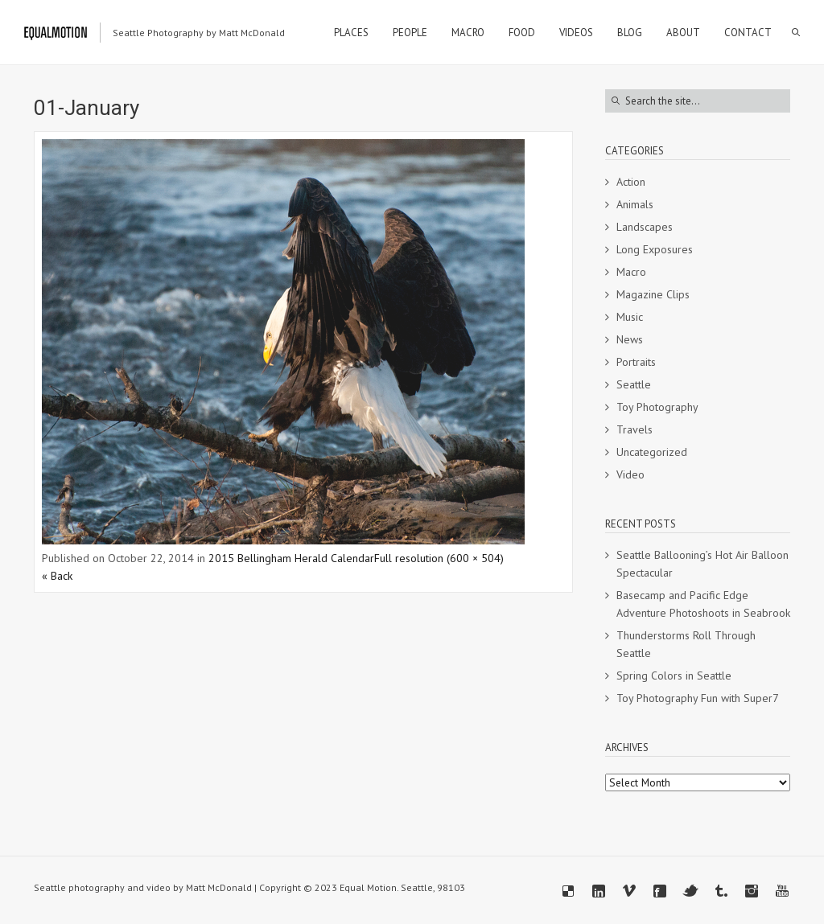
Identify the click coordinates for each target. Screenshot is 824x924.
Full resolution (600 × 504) (439, 558)
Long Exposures (654, 249)
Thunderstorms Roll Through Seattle (686, 644)
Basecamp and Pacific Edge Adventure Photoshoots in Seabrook (703, 604)
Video (630, 474)
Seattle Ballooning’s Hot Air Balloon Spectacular (702, 564)
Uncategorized (651, 452)
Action (630, 182)
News (629, 339)
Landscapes (644, 227)
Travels (634, 429)
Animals (634, 204)
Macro (631, 272)
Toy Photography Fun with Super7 (697, 698)
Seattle (633, 384)
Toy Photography (657, 407)
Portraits (636, 362)
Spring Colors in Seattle (673, 675)
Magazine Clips (653, 294)
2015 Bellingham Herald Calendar (291, 558)
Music (629, 317)
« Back (57, 576)
